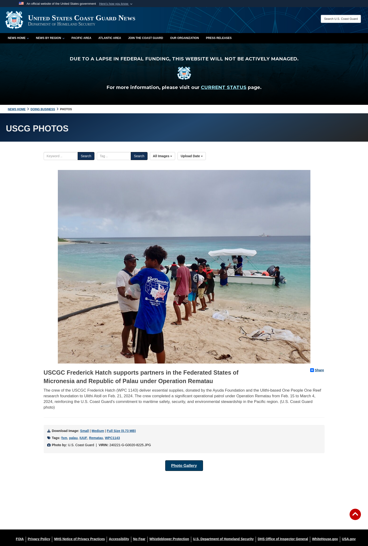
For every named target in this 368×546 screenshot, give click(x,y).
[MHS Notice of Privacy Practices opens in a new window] (79, 539)
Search (86, 156)
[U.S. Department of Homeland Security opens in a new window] (223, 539)
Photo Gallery (184, 465)
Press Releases (219, 38)
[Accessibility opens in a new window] (119, 539)
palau (73, 438)
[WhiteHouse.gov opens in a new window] (325, 539)
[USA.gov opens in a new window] (349, 539)
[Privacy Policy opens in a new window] (39, 539)
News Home (18, 38)
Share (317, 370)
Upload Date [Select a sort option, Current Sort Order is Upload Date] (192, 156)
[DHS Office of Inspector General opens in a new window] (283, 539)
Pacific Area (81, 38)
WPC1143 (112, 438)
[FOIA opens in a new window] (20, 539)
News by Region (50, 38)
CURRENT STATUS (223, 87)
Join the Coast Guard (145, 38)
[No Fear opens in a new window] (139, 539)
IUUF (83, 438)
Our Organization (184, 38)
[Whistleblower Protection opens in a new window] (169, 539)
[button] (116, 3)
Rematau (96, 438)
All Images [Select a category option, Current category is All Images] (162, 156)
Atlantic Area (109, 38)
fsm (64, 438)
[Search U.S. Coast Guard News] (341, 19)
